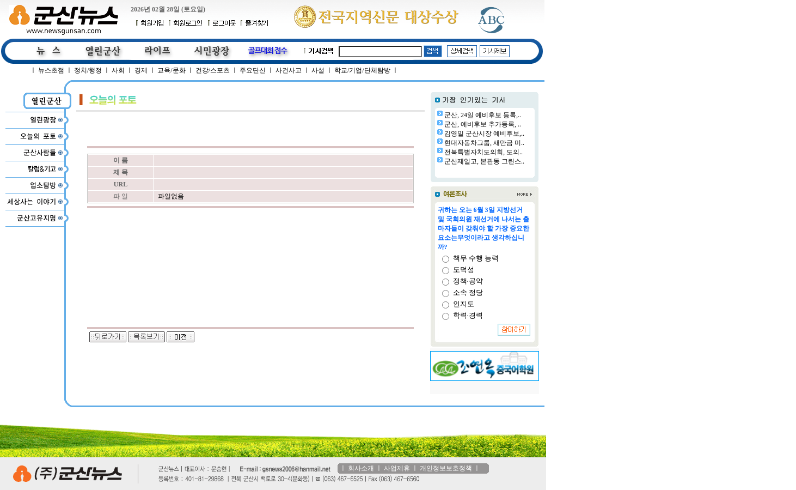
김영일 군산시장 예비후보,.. (484, 133)
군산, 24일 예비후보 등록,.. (482, 115)
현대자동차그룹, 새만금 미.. (484, 143)
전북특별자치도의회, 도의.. (483, 152)
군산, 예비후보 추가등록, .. (482, 124)
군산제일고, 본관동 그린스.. (484, 161)
